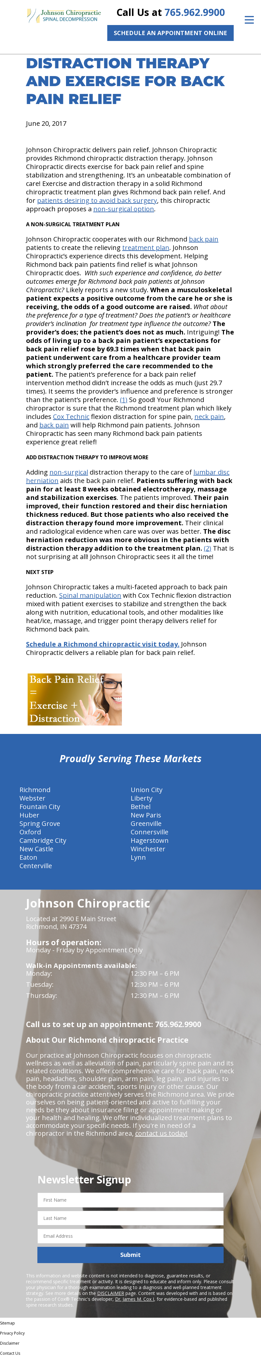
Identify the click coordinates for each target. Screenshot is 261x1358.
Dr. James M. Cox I (134, 1299)
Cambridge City (43, 840)
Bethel (140, 806)
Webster (33, 798)
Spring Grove (40, 823)
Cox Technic (71, 416)
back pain (203, 239)
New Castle (36, 848)
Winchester (148, 848)
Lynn (138, 857)
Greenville (146, 823)
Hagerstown (150, 840)
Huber (29, 815)
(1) (123, 399)
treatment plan (145, 247)
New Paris (146, 815)
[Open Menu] (249, 20)
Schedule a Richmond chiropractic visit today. (102, 644)
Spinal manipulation (90, 595)
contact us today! (161, 1133)
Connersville (149, 832)
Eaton (28, 857)
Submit (130, 1255)
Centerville (36, 865)
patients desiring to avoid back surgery (97, 200)
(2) (207, 548)
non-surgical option (123, 208)
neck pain (209, 416)
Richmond (35, 789)
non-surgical (68, 472)
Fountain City (40, 806)
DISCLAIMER (110, 1293)
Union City (147, 789)
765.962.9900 (194, 12)
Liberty (141, 798)
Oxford (30, 832)
